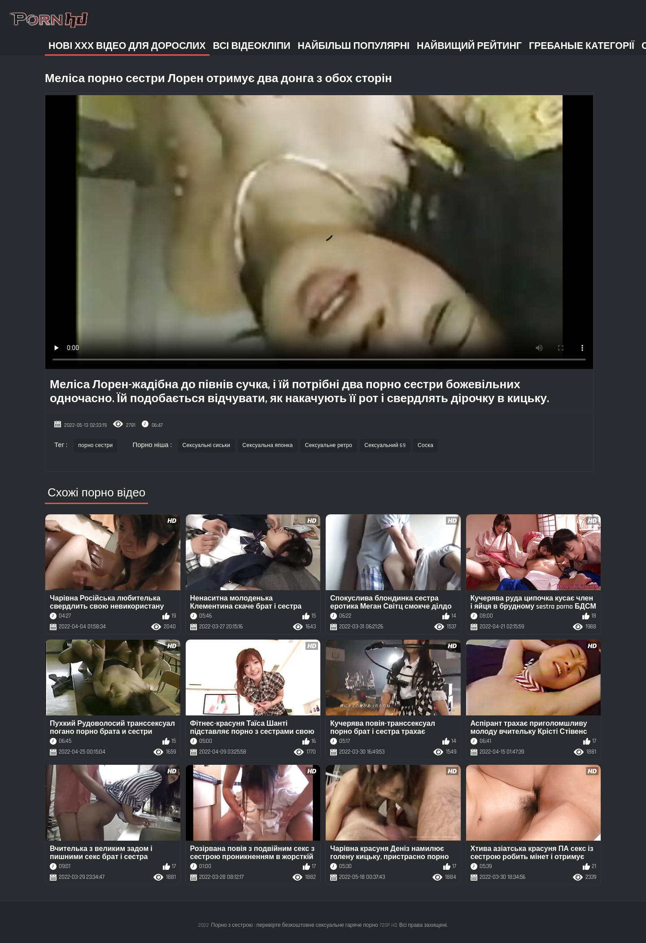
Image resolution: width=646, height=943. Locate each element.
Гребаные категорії (581, 46)
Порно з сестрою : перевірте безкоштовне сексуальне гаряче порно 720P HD (304, 925)
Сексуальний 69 (385, 445)
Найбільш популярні (353, 46)
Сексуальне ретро (328, 445)
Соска (425, 445)
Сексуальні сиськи (207, 445)
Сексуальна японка (267, 445)
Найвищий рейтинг (469, 46)
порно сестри (95, 445)
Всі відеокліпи (252, 46)
